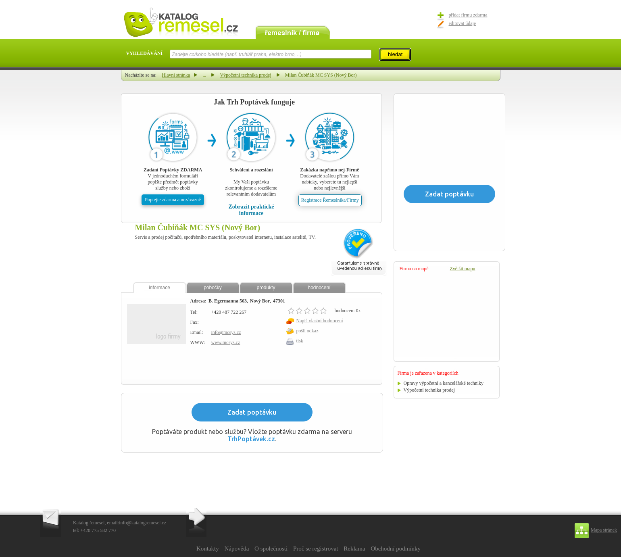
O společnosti (271, 548)
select (370, 54)
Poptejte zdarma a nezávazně (173, 199)
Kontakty (207, 548)
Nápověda (236, 548)
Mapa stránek (604, 530)
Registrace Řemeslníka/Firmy (330, 200)
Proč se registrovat (315, 548)
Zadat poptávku (251, 412)
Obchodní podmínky (396, 548)
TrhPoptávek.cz (251, 438)
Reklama (354, 548)
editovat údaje (462, 23)
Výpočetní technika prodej (245, 75)
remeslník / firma (292, 31)
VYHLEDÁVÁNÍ (144, 53)
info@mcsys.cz (226, 332)
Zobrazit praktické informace (251, 210)
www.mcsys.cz (225, 342)
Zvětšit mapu (462, 268)
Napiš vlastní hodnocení (319, 320)
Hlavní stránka (176, 75)
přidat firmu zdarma (468, 15)
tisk (299, 341)
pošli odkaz (307, 331)
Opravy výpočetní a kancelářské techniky (444, 383)
